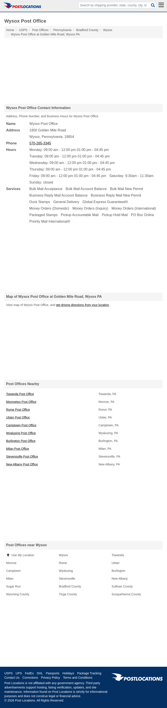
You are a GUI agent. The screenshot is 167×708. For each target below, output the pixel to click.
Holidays (68, 673)
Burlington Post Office (20, 441)
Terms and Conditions (77, 677)
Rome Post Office (18, 409)
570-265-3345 (40, 143)
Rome (63, 563)
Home (10, 30)
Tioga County (68, 594)
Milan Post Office (17, 448)
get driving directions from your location (82, 305)
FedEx (29, 673)
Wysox (63, 555)
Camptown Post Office (21, 425)
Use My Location (20, 555)
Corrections (30, 677)
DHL (40, 673)
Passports (52, 673)
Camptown (13, 570)
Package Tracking (89, 673)
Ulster (116, 563)
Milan (9, 578)
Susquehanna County (126, 594)
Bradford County (70, 586)
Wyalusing (66, 570)
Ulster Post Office (18, 417)
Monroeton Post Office (21, 402)
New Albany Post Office (22, 464)
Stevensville (67, 578)
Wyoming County (17, 594)
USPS (8, 673)
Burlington (118, 570)
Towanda (118, 555)
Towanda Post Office (20, 394)
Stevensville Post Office (22, 456)
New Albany (120, 578)
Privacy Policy (50, 677)
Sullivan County (122, 586)
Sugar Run (13, 586)
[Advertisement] (83, 70)
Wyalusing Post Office (21, 433)
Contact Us (11, 677)
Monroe (11, 563)
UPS (19, 673)
